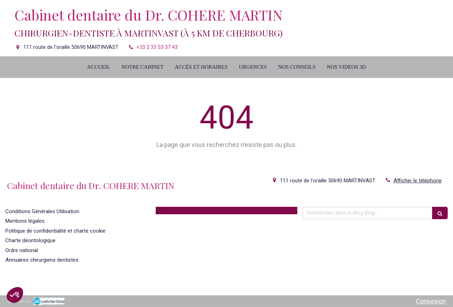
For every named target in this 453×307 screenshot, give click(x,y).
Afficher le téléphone (418, 180)
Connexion (431, 301)
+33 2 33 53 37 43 (157, 47)
